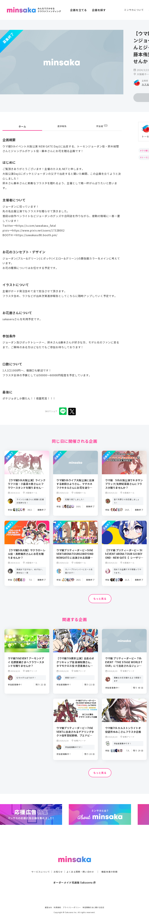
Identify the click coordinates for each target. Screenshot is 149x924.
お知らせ (57, 865)
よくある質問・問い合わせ (81, 865)
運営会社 (48, 907)
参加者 (102, 126)
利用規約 (57, 907)
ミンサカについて (134, 9)
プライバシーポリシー (72, 907)
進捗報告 (62, 126)
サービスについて (38, 865)
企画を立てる (78, 10)
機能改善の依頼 (111, 865)
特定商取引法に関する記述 (93, 907)
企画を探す (99, 10)
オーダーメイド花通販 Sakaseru (74, 876)
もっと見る (100, 599)
